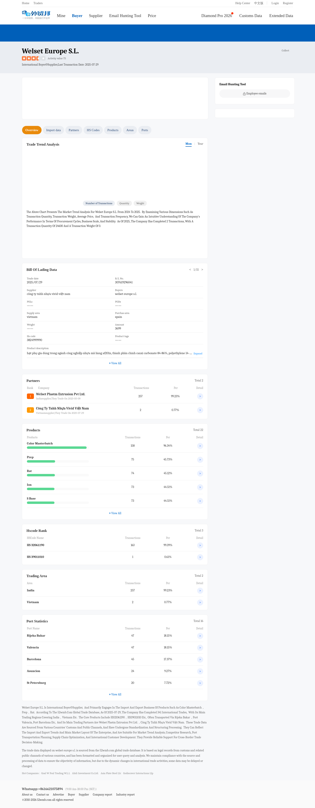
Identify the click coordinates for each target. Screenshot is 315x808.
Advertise (58, 794)
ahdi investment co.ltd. (85, 773)
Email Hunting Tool (125, 16)
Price (152, 16)
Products (112, 130)
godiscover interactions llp (138, 773)
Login (275, 3)
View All (115, 363)
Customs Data (250, 16)
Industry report (125, 794)
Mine (61, 16)
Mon (189, 144)
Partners (74, 130)
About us (27, 794)
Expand (198, 353)
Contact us (42, 794)
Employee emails (254, 93)
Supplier (96, 16)
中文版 (258, 3)
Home (25, 3)
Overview (31, 130)
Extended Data (281, 16)
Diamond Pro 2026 (216, 16)
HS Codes (93, 130)
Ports (145, 130)
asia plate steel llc (111, 773)
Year (200, 144)
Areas (130, 130)
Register (288, 3)
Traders (38, 3)
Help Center (242, 3)
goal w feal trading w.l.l (55, 773)
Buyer (77, 16)
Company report (102, 794)
